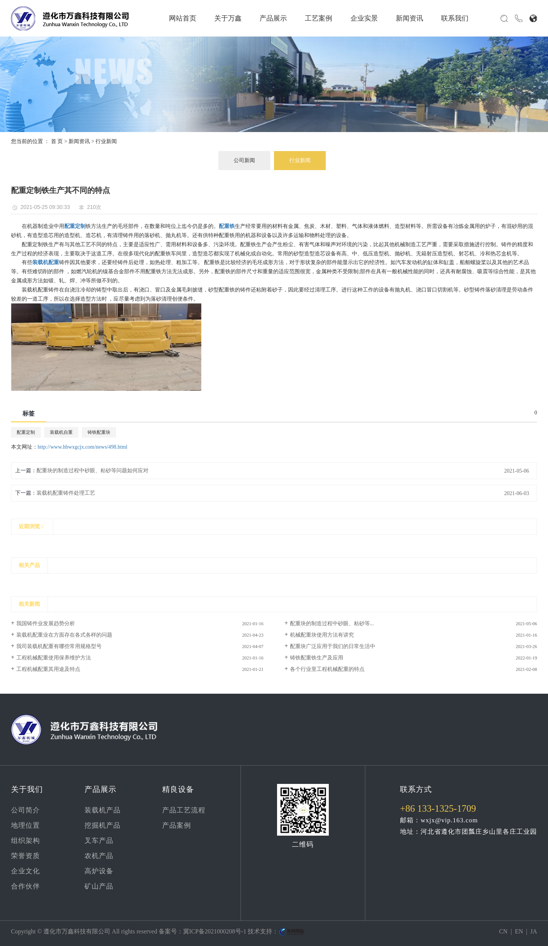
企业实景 (364, 18)
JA (533, 931)
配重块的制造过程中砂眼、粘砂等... (332, 623)
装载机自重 (61, 432)
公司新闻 (244, 160)
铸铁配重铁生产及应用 (316, 658)
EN (519, 931)
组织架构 (25, 840)
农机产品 (98, 856)
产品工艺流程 (184, 810)
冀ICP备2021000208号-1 (214, 931)
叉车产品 (98, 840)
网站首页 (182, 18)
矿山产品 (98, 886)
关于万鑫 (228, 18)
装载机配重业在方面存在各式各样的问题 (64, 635)
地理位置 (25, 825)
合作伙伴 (25, 886)
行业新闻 (106, 141)
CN (503, 931)
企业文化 (25, 871)
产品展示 (273, 18)
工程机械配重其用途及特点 (48, 669)
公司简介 (25, 810)
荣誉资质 (25, 856)
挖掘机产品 (102, 825)
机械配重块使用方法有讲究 (322, 635)
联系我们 (454, 18)
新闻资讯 (409, 18)
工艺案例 (318, 18)
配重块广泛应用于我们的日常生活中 (332, 646)
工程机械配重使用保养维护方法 (53, 658)
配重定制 (26, 432)
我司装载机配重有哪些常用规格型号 (59, 646)
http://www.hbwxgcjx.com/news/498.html (82, 447)
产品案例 (176, 825)
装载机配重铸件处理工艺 (66, 493)
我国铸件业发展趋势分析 (45, 623)
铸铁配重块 (99, 432)
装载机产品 (102, 810)
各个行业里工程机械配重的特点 (327, 669)
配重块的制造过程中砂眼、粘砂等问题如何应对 (92, 470)
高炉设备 (98, 871)
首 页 (57, 141)
